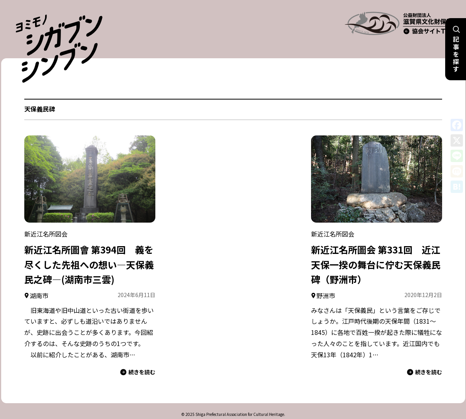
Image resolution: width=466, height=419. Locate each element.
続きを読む (137, 358)
